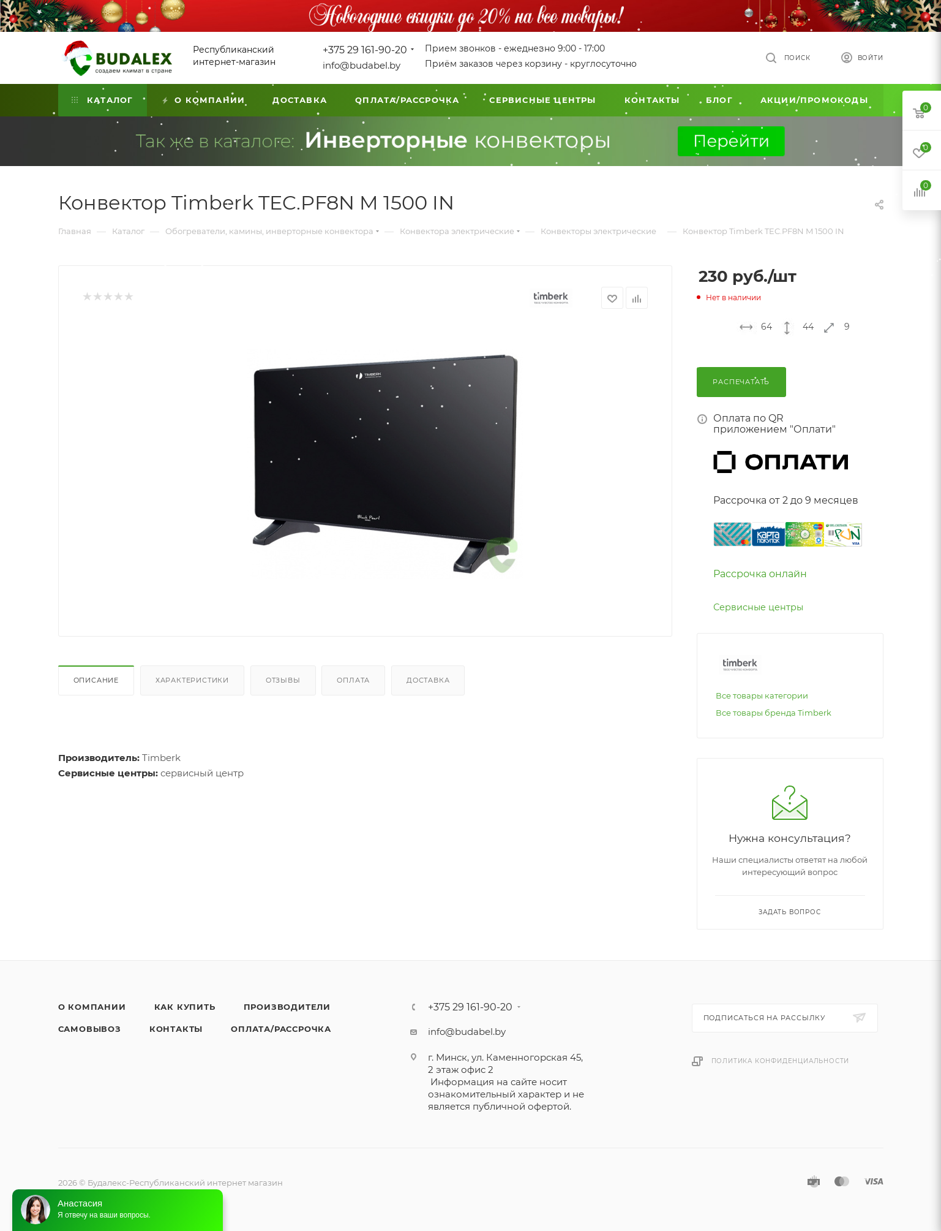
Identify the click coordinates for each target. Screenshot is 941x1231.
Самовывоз (89, 1029)
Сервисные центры (758, 607)
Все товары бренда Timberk (773, 713)
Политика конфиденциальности (780, 1061)
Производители (287, 1007)
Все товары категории (762, 695)
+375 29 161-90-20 (365, 50)
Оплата (353, 680)
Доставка (428, 680)
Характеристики (192, 680)
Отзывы (283, 680)
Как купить (185, 1007)
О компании (92, 1007)
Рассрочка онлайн (760, 574)
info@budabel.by (361, 65)
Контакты (176, 1029)
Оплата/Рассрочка (281, 1029)
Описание (96, 680)
